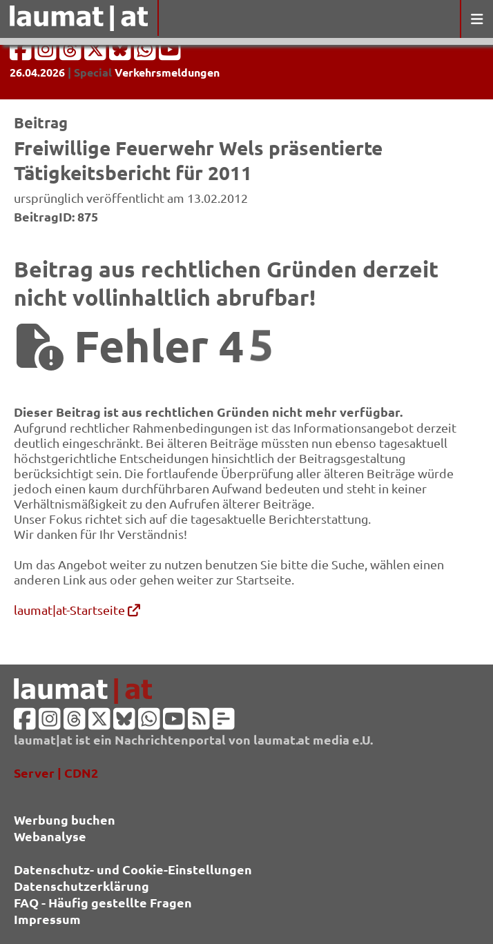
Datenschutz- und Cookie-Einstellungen (133, 869)
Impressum (47, 919)
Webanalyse (50, 836)
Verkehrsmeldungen (167, 72)
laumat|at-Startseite (77, 609)
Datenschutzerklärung (81, 886)
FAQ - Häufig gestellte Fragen (103, 902)
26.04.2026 (37, 72)
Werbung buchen (64, 819)
